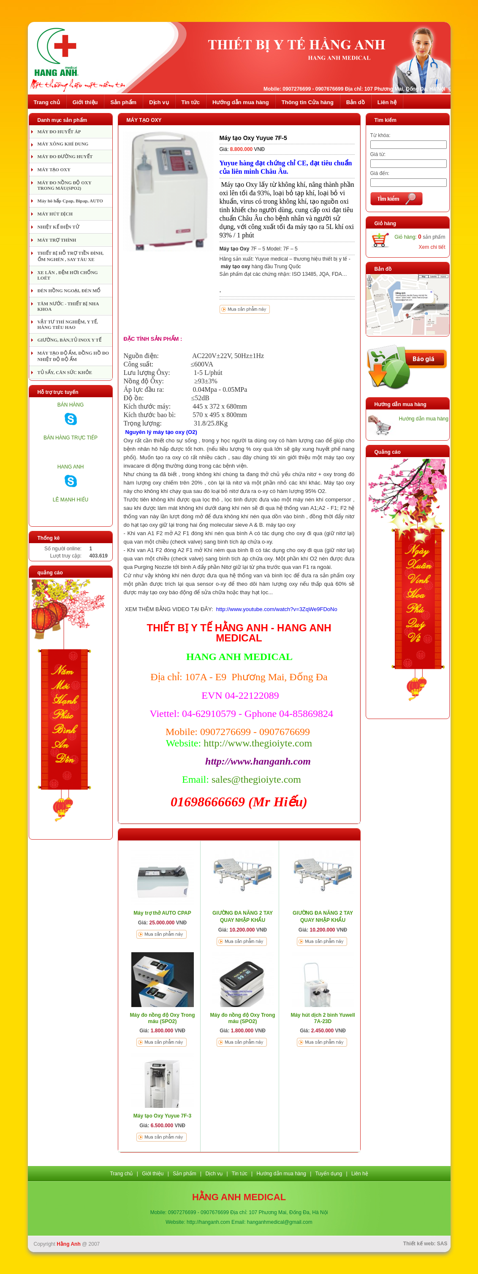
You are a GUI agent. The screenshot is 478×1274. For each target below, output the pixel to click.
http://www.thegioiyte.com (258, 743)
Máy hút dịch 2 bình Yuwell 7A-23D (323, 1018)
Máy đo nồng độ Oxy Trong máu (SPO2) (162, 1018)
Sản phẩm (123, 102)
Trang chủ (47, 102)
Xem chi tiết (431, 247)
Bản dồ (355, 102)
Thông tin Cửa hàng (308, 102)
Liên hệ (387, 102)
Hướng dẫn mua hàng (240, 102)
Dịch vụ (158, 102)
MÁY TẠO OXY (144, 120)
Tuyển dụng (328, 1174)
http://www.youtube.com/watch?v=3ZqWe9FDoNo (276, 609)
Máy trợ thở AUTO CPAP (162, 913)
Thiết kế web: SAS (425, 1244)
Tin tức (191, 102)
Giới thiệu (85, 102)
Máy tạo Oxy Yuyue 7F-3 (162, 1116)
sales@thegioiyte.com (256, 779)
